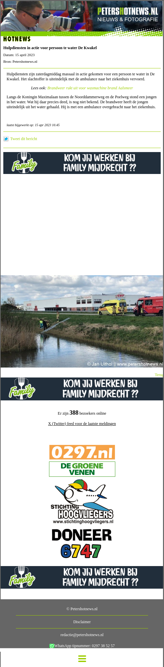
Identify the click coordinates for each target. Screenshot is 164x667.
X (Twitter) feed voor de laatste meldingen (82, 423)
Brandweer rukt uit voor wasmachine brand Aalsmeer (90, 88)
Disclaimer (82, 622)
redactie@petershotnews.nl (81, 634)
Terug (159, 375)
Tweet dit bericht (23, 138)
